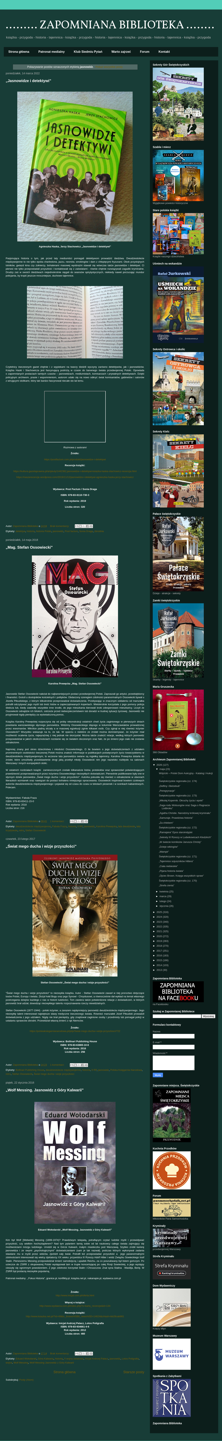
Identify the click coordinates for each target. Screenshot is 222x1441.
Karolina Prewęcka (106, 826)
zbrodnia (99, 531)
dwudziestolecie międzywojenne (33, 826)
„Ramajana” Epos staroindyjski (175, 832)
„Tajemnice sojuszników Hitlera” (176, 861)
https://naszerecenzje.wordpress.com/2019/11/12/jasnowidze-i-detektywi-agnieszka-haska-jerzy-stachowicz (75, 477)
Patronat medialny (51, 51)
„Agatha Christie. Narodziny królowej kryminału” (185, 813)
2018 (160, 945)
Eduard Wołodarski (26, 1358)
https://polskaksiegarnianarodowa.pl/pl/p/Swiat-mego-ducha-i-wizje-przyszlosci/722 (75, 1031)
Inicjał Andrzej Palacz (96, 1358)
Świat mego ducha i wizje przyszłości (54, 1074)
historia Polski (43, 531)
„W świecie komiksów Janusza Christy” (180, 842)
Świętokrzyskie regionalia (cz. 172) (178, 827)
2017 (160, 950)
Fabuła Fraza (59, 826)
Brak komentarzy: (60, 526)
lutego (163, 901)
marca (163, 896)
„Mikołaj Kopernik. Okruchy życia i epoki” (181, 800)
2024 (160, 916)
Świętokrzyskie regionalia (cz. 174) (178, 781)
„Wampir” (164, 851)
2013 (160, 970)
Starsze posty (133, 1372)
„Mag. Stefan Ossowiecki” (29, 547)
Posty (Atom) (26, 1379)
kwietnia (164, 891)
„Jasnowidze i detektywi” (28, 81)
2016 (160, 955)
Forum (145, 51)
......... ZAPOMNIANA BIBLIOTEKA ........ (110, 25)
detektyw (20, 531)
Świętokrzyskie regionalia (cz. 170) (178, 880)
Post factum (71, 531)
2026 (160, 764)
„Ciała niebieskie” (168, 866)
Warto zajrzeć (121, 51)
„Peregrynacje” (167, 790)
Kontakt (164, 51)
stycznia (164, 906)
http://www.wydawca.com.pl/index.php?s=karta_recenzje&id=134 (74, 1305)
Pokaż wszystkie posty (109, 66)
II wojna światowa (73, 1358)
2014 (160, 965)
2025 (160, 912)
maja (163, 769)
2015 (160, 960)
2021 (160, 931)
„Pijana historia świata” (171, 871)
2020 (160, 936)
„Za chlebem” (166, 822)
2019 (160, 941)
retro (21, 830)
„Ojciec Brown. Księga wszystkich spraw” (181, 875)
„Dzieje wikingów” (168, 846)
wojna (9, 1362)
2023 (160, 921)
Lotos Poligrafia (130, 1358)
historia (31, 531)
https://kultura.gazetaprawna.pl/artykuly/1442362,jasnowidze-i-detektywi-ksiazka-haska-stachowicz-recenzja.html (75, 471)
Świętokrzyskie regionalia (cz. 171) (178, 856)
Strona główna (18, 51)
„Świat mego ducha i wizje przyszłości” (41, 846)
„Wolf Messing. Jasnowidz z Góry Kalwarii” (45, 1090)
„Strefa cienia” (166, 885)
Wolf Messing (20, 1362)
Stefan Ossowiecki (35, 830)
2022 (160, 926)
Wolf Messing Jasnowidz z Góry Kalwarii (52, 1362)
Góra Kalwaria (46, 1358)
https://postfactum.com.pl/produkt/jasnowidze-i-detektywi (75, 459)
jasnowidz (58, 531)
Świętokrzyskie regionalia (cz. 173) (178, 795)
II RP (80, 826)
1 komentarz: (57, 821)
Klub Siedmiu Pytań (88, 51)
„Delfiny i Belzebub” (169, 786)
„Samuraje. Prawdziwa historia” (176, 817)
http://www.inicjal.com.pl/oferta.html (75, 1295)
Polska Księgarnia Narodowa (126, 1070)
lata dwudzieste (126, 826)
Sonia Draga (86, 531)
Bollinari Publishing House (30, 1070)
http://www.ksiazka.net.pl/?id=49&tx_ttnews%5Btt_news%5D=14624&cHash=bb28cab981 (75, 1316)
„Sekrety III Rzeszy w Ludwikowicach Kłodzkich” (185, 837)
